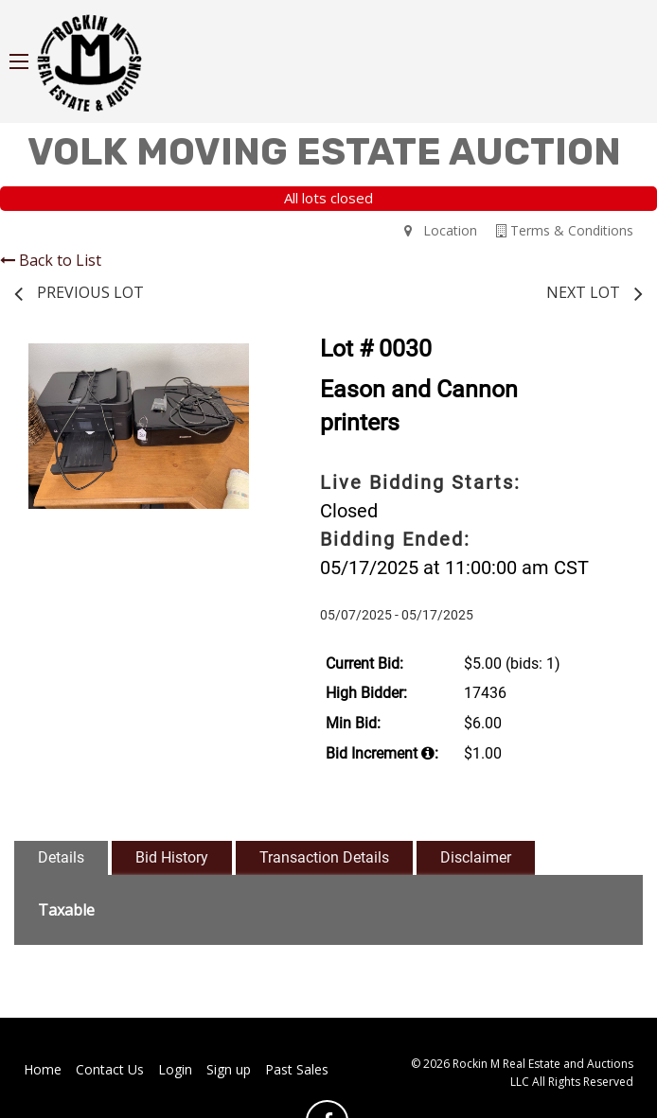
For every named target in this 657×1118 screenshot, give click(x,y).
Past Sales (296, 1069)
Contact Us (110, 1069)
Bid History (171, 857)
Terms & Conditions (564, 230)
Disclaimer (475, 857)
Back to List (50, 260)
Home (43, 1069)
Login (175, 1069)
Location (440, 230)
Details (61, 857)
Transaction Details (324, 857)
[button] (246, 360)
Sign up (228, 1069)
